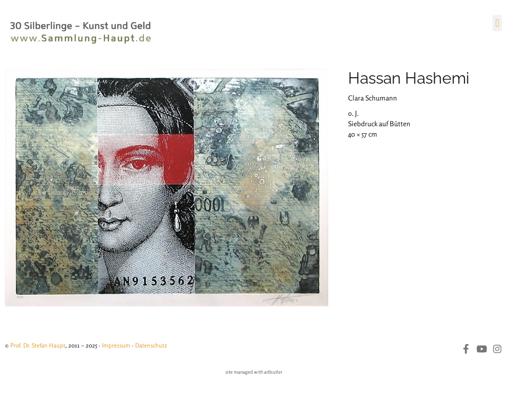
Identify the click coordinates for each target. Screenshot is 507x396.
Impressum (116, 345)
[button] (497, 23)
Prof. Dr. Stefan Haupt (37, 345)
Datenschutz (151, 345)
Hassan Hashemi (408, 78)
